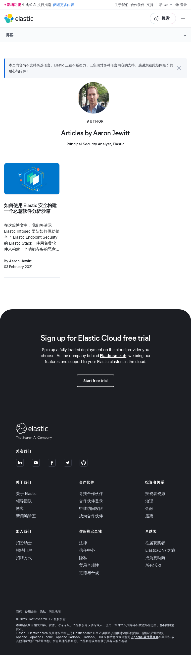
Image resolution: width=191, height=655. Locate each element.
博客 (20, 508)
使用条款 (31, 611)
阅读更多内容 (63, 4)
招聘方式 (24, 557)
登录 (181, 5)
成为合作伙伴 (91, 515)
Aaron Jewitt (20, 261)
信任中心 (87, 550)
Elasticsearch (113, 355)
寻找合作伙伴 (91, 493)
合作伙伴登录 (91, 500)
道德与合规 (89, 572)
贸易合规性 (89, 565)
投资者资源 (155, 493)
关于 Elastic (26, 493)
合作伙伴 (137, 4)
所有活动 (153, 565)
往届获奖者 (155, 542)
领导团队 (24, 500)
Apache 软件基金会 (144, 637)
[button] (179, 68)
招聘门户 (24, 550)
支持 (149, 4)
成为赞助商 (155, 557)
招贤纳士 (24, 542)
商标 (19, 611)
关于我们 (122, 4)
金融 (149, 508)
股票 (149, 515)
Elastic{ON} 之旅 (160, 550)
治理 (149, 500)
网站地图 (55, 611)
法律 (83, 542)
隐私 (83, 557)
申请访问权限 (91, 508)
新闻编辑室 (26, 515)
